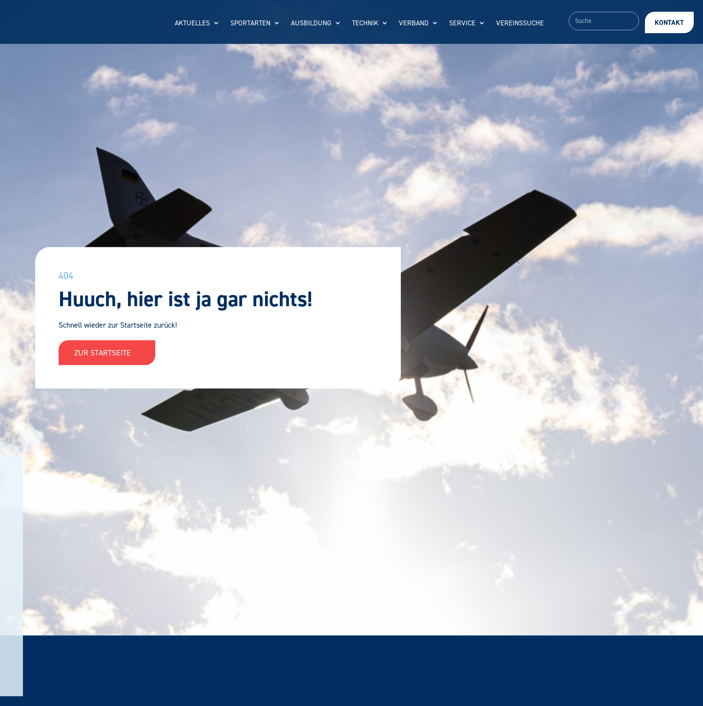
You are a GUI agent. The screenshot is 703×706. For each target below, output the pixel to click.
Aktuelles (192, 24)
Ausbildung (311, 24)
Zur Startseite (107, 353)
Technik (365, 24)
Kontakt (669, 22)
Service (462, 24)
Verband (414, 24)
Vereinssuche (520, 24)
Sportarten (250, 24)
